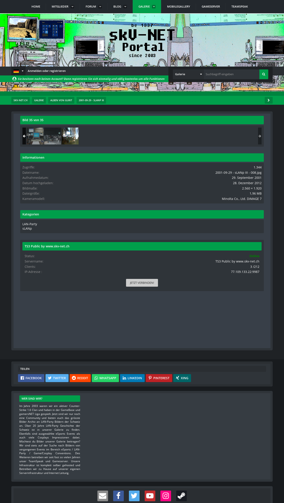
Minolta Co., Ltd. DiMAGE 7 (246, 198)
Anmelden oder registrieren (47, 71)
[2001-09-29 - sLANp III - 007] (236, 136)
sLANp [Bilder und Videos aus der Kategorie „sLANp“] (210, 227)
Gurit (43, 130)
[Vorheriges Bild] (24, 202)
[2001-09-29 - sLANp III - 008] (253, 136)
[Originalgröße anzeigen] (179, 123)
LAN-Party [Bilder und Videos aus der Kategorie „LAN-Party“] (213, 223)
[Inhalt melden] (180, 279)
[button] (18, 71)
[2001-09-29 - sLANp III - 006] (218, 136)
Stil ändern (261, 483)
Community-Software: (142, 492)
